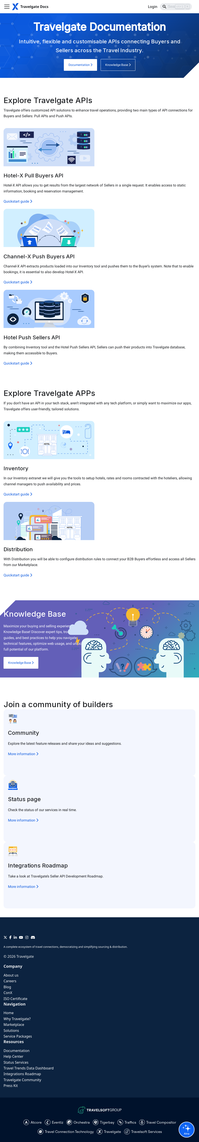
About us (11, 975)
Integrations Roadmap (22, 1073)
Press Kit (11, 1085)
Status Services (16, 1062)
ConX (8, 992)
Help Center (13, 1056)
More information (23, 754)
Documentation (80, 65)
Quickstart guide (18, 201)
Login (152, 6)
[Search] (176, 6)
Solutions (11, 1030)
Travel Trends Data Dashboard (29, 1068)
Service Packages (18, 1036)
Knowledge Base (118, 65)
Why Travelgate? (17, 1018)
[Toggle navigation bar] (7, 6)
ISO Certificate (15, 998)
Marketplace (14, 1024)
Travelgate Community (22, 1079)
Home (9, 1012)
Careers (10, 981)
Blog (7, 987)
